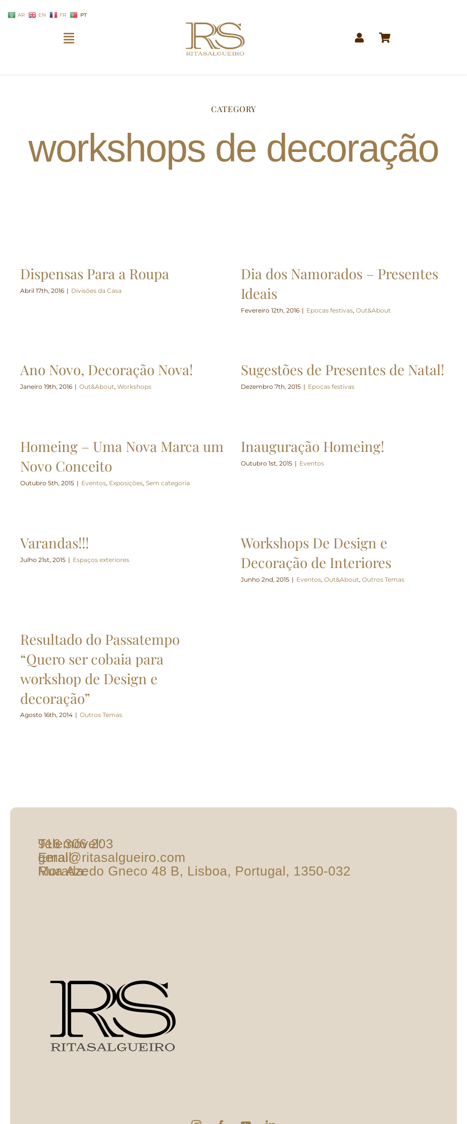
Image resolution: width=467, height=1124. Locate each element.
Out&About (370, 310)
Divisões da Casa (96, 290)
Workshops (146, 383)
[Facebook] (221, 1086)
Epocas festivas (327, 310)
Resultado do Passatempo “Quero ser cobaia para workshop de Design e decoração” (111, 663)
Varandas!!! (56, 541)
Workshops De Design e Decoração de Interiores (313, 551)
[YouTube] (245, 1086)
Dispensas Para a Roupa (94, 273)
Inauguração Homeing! (315, 443)
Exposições (132, 480)
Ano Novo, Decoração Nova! (120, 365)
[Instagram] (196, 1086)
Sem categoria (174, 480)
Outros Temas (380, 578)
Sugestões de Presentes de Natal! (334, 370)
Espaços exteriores (101, 558)
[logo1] (215, 18)
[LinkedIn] (270, 1086)
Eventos (99, 480)
